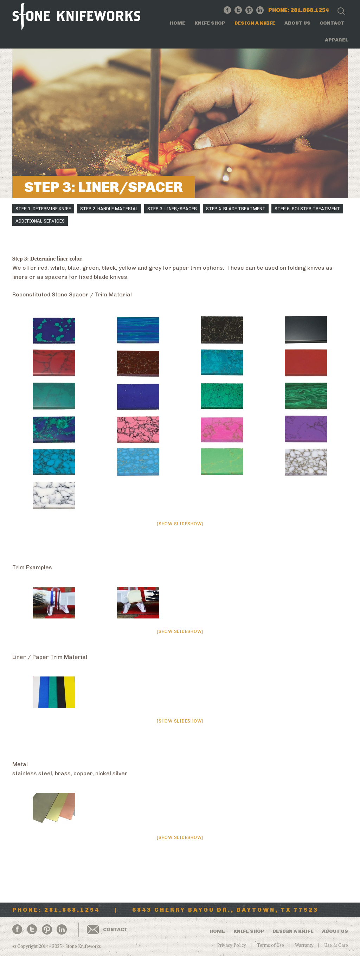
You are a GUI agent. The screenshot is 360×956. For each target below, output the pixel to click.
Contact (332, 23)
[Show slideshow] (180, 523)
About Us (297, 23)
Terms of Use (270, 945)
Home (177, 23)
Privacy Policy (231, 945)
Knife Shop (209, 23)
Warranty (304, 945)
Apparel (336, 40)
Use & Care (336, 945)
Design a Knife (254, 23)
